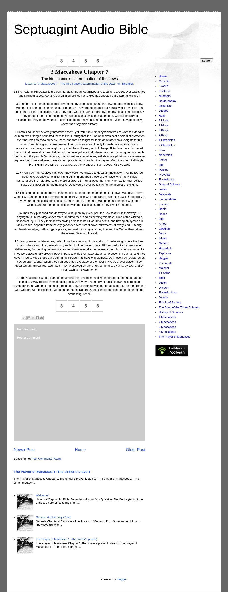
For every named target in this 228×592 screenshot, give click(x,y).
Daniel (163, 209)
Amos (162, 223)
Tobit (162, 277)
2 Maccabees (167, 322)
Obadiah (164, 228)
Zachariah (165, 263)
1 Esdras (164, 273)
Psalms (163, 169)
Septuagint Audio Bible (81, 29)
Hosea (163, 214)
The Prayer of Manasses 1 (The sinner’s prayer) (52, 471)
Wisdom (164, 287)
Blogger (121, 579)
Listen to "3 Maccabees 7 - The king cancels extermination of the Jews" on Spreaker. (79, 83)
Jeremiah (165, 194)
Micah (163, 238)
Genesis (164, 81)
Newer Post (24, 449)
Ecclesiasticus (168, 292)
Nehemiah (165, 155)
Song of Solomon (170, 184)
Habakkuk (165, 248)
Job (161, 164)
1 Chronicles (167, 140)
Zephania (165, 253)
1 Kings (163, 120)
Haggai (163, 258)
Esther (163, 160)
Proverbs (164, 174)
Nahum (163, 243)
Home (80, 449)
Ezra (162, 150)
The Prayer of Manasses (174, 336)
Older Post (135, 449)
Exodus (163, 86)
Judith (163, 282)
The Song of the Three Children (179, 307)
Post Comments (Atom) (47, 458)
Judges (163, 110)
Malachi (164, 268)
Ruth (162, 115)
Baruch (163, 297)
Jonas (163, 233)
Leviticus (164, 91)
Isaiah (163, 189)
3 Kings (163, 130)
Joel (161, 218)
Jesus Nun (165, 105)
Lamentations (167, 199)
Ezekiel (163, 204)
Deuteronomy (167, 101)
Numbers (165, 96)
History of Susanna (171, 312)
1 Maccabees (167, 317)
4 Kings (163, 135)
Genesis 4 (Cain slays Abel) (53, 517)
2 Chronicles (167, 145)
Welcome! (42, 495)
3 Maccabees (167, 327)
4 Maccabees (167, 331)
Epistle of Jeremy (170, 302)
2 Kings (163, 125)
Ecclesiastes (167, 179)
